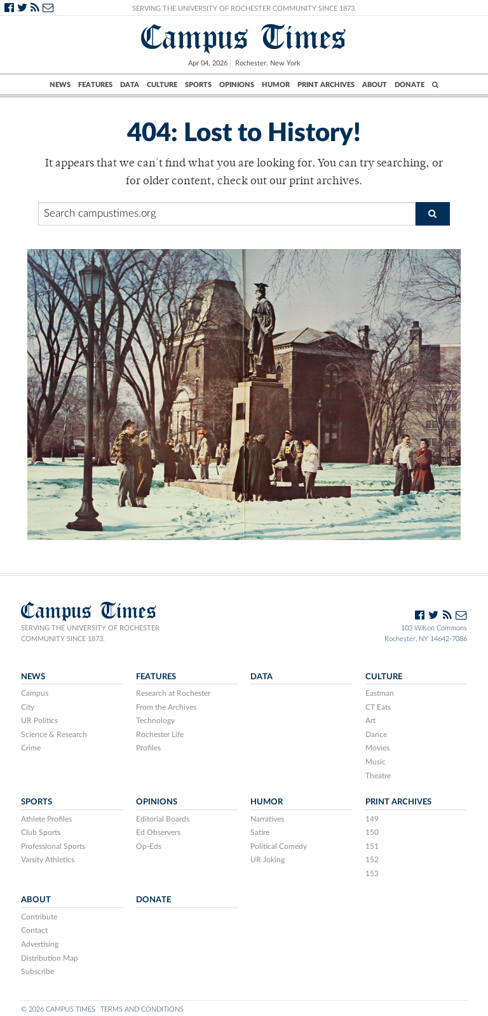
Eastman (379, 693)
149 (372, 819)
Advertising (39, 944)
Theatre (378, 776)
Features (95, 84)
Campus (34, 693)
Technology (155, 720)
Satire (259, 832)
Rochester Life (160, 734)
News (60, 84)
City (27, 707)
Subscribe (37, 971)
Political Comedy (278, 846)
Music (375, 762)
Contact (34, 930)
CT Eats (378, 707)
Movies (377, 748)
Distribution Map (49, 958)
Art (370, 720)
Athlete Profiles (46, 819)
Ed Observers (158, 832)
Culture (162, 84)
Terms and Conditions (142, 1009)
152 (372, 860)
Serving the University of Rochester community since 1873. (90, 633)
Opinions (236, 84)
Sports (198, 84)
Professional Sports (53, 846)
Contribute (39, 917)
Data (129, 84)
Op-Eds (148, 846)
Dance (376, 734)
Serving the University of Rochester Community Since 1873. (244, 8)
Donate (409, 84)
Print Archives (326, 84)
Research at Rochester (173, 693)
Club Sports (40, 832)
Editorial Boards (162, 819)
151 (372, 846)
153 (372, 873)
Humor (276, 84)
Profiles (148, 748)
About (374, 84)
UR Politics (39, 720)
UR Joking (267, 860)
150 (372, 832)
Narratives (267, 819)
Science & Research (54, 734)
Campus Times (244, 37)
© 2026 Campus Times (58, 1009)
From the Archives (166, 707)
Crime (31, 748)
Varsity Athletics (47, 860)
